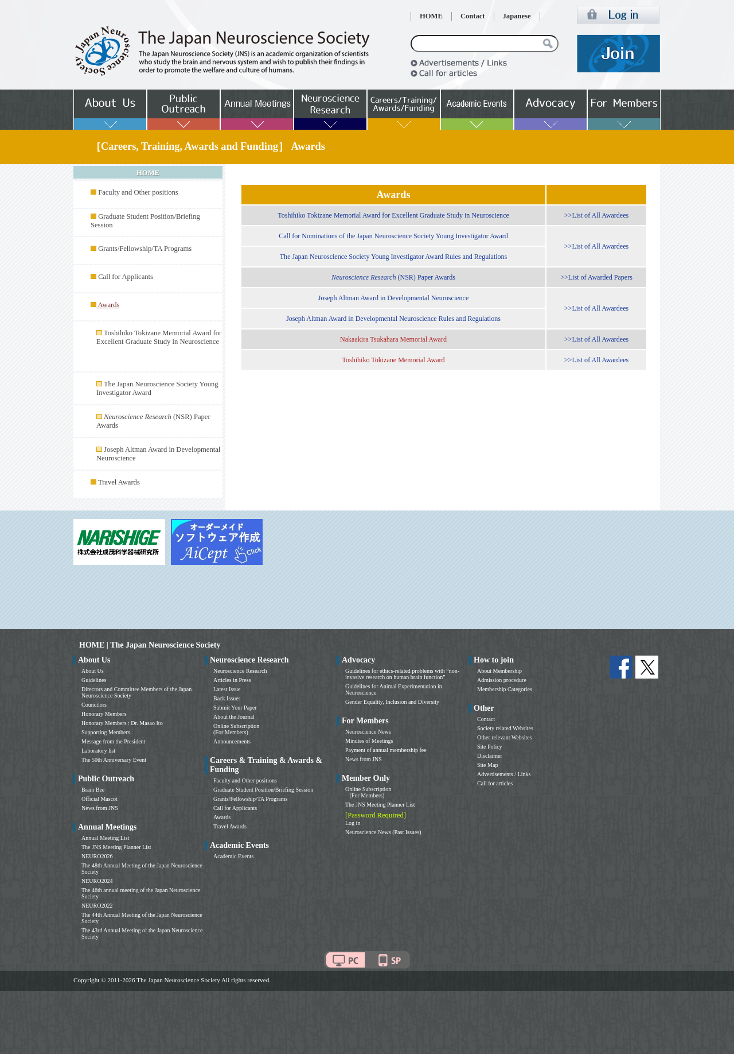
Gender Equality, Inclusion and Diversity (392, 702)
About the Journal (234, 717)
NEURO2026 (96, 856)
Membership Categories (504, 689)
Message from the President (113, 741)
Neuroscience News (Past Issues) (383, 832)
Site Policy (489, 746)
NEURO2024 (96, 881)
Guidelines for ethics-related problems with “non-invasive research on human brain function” (402, 674)
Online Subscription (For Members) (236, 729)
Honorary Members (104, 714)
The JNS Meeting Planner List (116, 847)
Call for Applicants (125, 277)
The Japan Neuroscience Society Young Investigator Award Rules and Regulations (393, 257)
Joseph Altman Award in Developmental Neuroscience (393, 298)
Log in (352, 823)
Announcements (232, 741)
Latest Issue (227, 689)
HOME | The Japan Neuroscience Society (149, 645)
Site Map (487, 765)
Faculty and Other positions (138, 192)
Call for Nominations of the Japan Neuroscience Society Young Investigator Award (393, 236)
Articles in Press (232, 680)
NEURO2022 (96, 905)
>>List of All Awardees (596, 215)
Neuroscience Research (240, 671)
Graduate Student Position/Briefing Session (263, 789)
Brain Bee (92, 789)
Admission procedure (501, 680)
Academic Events (233, 856)
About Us (92, 671)
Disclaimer (489, 756)
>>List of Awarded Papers (596, 277)
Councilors (94, 705)
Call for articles (495, 783)
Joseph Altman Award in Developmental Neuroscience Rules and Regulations (393, 319)
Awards (222, 817)
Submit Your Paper (235, 707)
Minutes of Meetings (369, 741)
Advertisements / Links (503, 774)
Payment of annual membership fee (386, 750)
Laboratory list (98, 750)
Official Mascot (99, 799)
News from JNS (99, 808)
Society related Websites (505, 728)
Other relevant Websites (504, 737)
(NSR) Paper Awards (393, 277)
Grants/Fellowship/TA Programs (145, 249)
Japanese (517, 16)
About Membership (499, 671)
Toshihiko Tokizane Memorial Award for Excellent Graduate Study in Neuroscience (158, 337)
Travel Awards (119, 482)
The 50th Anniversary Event (113, 760)
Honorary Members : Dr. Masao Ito (122, 723)
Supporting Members (105, 732)
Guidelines (93, 680)
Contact (472, 16)
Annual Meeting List (105, 838)
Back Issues (227, 698)
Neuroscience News (368, 731)
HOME (431, 16)
